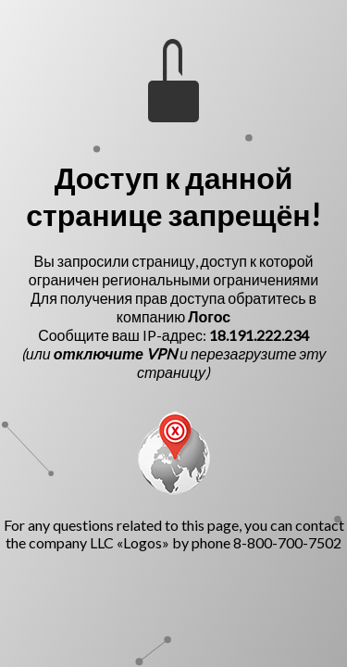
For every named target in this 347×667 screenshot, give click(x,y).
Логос (209, 316)
